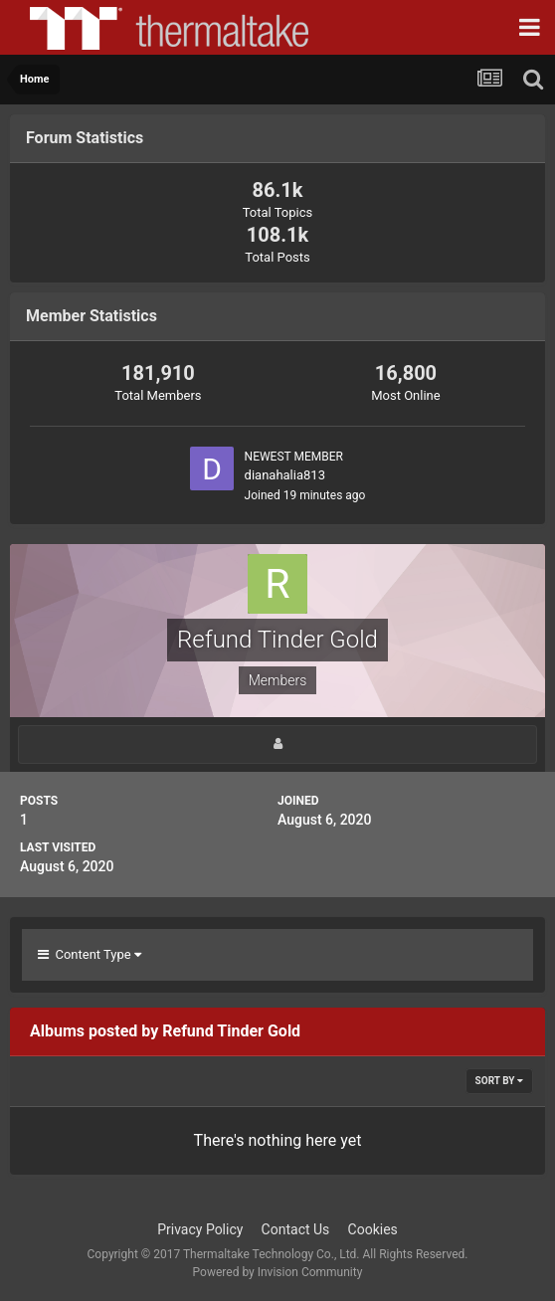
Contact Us (296, 1229)
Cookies (373, 1229)
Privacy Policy (200, 1229)
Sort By (499, 1080)
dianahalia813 (285, 474)
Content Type (89, 954)
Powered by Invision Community (278, 1272)
